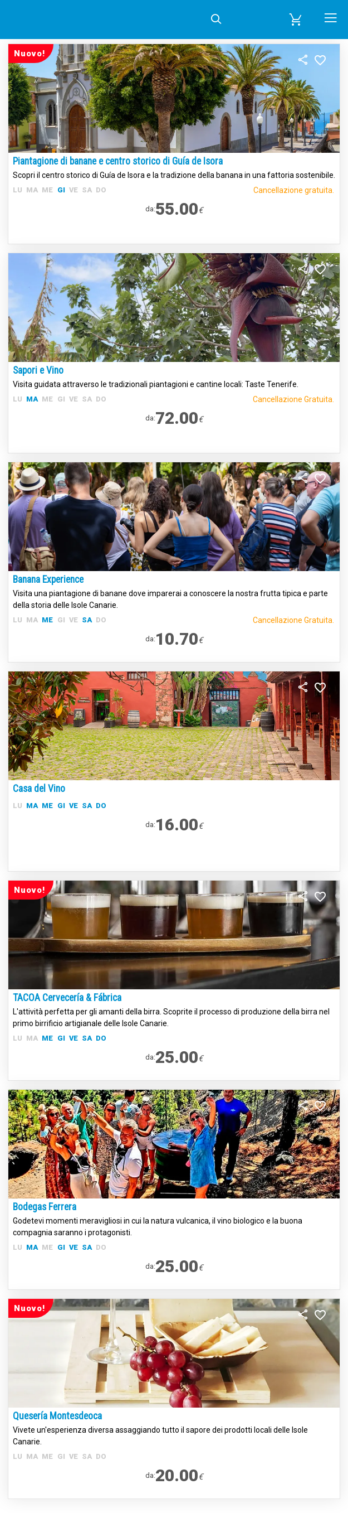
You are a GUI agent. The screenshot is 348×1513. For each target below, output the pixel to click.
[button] (295, 19)
